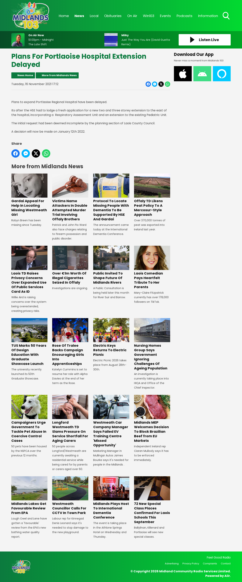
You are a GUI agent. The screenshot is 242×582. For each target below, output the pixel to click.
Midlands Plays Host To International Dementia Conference (111, 498)
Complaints (210, 563)
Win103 (148, 15)
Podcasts (184, 15)
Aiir (227, 576)
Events (165, 15)
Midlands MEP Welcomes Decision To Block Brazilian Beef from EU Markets (152, 419)
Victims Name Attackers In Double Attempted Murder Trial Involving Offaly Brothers (70, 197)
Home (64, 15)
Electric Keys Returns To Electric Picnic (111, 337)
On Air (132, 15)
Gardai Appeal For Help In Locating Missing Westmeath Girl (29, 195)
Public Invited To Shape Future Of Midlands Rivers (111, 265)
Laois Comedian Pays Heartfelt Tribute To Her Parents (152, 267)
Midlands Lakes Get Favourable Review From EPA (29, 495)
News (79, 15)
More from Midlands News (59, 75)
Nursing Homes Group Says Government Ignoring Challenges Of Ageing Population (152, 344)
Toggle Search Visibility (226, 16)
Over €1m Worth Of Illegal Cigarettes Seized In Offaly (70, 265)
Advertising (172, 563)
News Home (25, 75)
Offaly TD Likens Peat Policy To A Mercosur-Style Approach (152, 195)
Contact (226, 563)
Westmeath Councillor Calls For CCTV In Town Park (70, 495)
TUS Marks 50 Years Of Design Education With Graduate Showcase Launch (29, 342)
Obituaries (113, 15)
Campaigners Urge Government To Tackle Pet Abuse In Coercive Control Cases (29, 419)
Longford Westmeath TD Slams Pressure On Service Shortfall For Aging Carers (70, 419)
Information (208, 15)
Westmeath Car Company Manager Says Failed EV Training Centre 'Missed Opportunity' (111, 421)
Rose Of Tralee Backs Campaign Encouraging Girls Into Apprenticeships (70, 342)
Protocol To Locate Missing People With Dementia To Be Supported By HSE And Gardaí (111, 197)
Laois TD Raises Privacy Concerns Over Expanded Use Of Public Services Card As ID (29, 270)
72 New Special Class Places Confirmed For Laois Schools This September (152, 500)
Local (94, 15)
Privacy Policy (190, 563)
